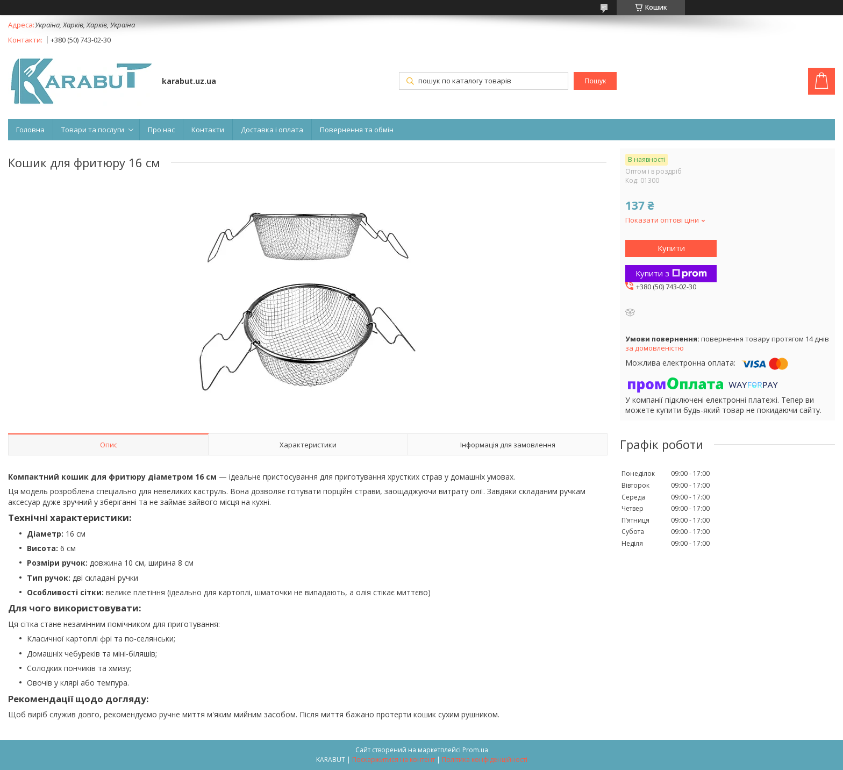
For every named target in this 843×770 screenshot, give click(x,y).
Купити (671, 248)
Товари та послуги (92, 129)
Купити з (671, 273)
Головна (30, 129)
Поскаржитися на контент (393, 759)
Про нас (161, 129)
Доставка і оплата (272, 129)
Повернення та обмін (357, 129)
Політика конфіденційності (484, 759)
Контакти (207, 129)
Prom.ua (475, 749)
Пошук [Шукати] (595, 81)
